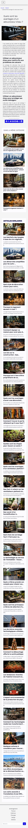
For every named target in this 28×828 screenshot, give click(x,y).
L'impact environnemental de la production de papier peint (13, 700)
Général (7, 8)
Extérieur (13, 813)
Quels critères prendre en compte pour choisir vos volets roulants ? (13, 584)
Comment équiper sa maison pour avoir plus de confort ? (13, 332)
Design (13, 817)
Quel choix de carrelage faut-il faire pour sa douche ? (12, 537)
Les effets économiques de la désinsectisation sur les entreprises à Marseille (14, 771)
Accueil (2, 8)
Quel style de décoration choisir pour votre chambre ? (13, 189)
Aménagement (13, 809)
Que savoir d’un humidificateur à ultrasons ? (10, 514)
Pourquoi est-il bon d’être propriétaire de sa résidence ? (13, 378)
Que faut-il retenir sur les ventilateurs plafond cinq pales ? (13, 491)
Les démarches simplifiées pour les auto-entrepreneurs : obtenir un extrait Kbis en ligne (13, 169)
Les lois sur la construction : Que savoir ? (10, 355)
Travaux (13, 811)
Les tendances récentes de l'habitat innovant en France (13, 677)
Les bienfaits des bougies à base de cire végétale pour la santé (13, 149)
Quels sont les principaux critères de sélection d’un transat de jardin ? (13, 607)
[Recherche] (12, 823)
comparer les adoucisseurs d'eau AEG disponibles (13, 73)
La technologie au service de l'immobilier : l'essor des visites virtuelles (13, 560)
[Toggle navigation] (3, 2)
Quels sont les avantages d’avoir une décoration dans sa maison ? (13, 400)
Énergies (13, 815)
